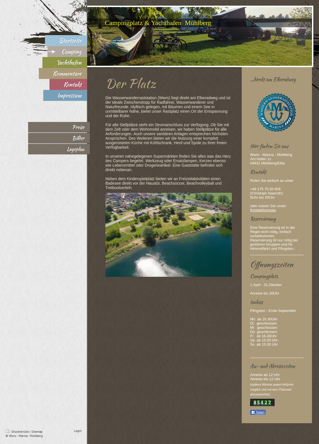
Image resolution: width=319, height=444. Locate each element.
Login (78, 431)
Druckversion (18, 432)
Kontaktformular (263, 210)
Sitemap (36, 432)
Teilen (257, 412)
